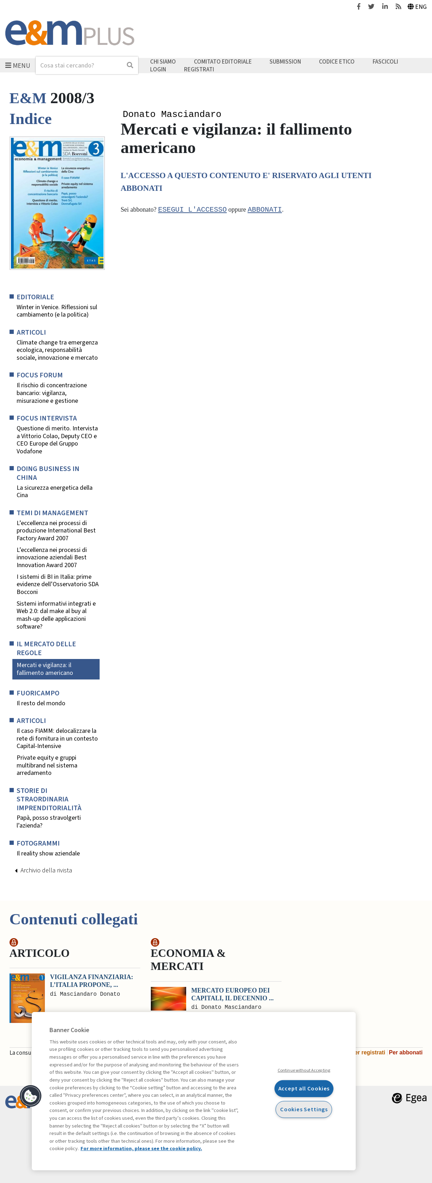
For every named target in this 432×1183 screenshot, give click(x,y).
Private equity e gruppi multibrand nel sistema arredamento (47, 765)
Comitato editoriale (223, 62)
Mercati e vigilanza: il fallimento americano (45, 669)
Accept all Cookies (304, 1088)
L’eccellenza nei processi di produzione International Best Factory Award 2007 (56, 530)
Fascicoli (385, 62)
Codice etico (337, 62)
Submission (285, 62)
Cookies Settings (304, 1109)
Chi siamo (163, 62)
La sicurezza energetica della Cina (55, 491)
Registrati (199, 69)
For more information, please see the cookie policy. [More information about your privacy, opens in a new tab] (141, 1148)
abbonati (265, 211)
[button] (30, 1096)
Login (158, 69)
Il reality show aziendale (48, 854)
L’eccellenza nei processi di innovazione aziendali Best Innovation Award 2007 (52, 557)
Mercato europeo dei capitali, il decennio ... (232, 994)
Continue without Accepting (304, 1070)
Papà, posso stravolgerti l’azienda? (49, 821)
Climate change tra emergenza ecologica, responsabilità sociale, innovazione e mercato (57, 350)
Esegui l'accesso (192, 211)
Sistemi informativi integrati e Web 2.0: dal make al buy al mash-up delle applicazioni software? (56, 615)
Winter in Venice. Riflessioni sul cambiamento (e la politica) (57, 311)
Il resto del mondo (41, 703)
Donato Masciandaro (172, 114)
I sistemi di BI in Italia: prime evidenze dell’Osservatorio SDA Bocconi (58, 584)
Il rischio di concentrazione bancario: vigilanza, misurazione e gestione (52, 393)
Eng (417, 6)
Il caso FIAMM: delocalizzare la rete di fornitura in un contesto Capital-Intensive (57, 738)
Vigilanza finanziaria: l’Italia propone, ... (92, 980)
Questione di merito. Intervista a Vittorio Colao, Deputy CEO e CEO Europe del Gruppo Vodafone (57, 440)
